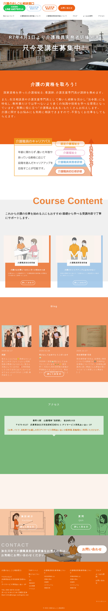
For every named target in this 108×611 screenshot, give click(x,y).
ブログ (75, 16)
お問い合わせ (66, 8)
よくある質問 (88, 16)
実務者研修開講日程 (34, 8)
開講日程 (47, 588)
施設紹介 (32, 583)
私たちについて (8, 16)
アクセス (101, 16)
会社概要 (32, 586)
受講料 (47, 582)
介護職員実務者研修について (56, 16)
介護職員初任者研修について (30, 16)
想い (30, 580)
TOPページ (33, 570)
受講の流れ (48, 579)
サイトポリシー (101, 601)
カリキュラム (49, 585)
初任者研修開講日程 (50, 8)
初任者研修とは (50, 576)
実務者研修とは (75, 576)
